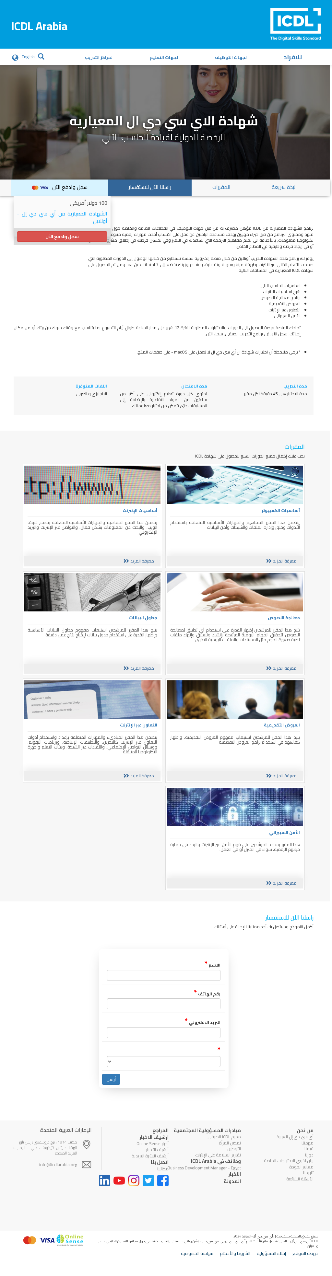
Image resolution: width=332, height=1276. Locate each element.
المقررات (221, 187)
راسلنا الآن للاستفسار (150, 187)
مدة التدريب (295, 386)
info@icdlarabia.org (58, 1174)
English (28, 57)
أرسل (111, 1089)
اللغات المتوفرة (91, 386)
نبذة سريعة (283, 187)
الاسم (212, 975)
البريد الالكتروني (202, 1032)
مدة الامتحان (194, 386)
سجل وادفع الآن (60, 187)
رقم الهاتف (207, 1004)
